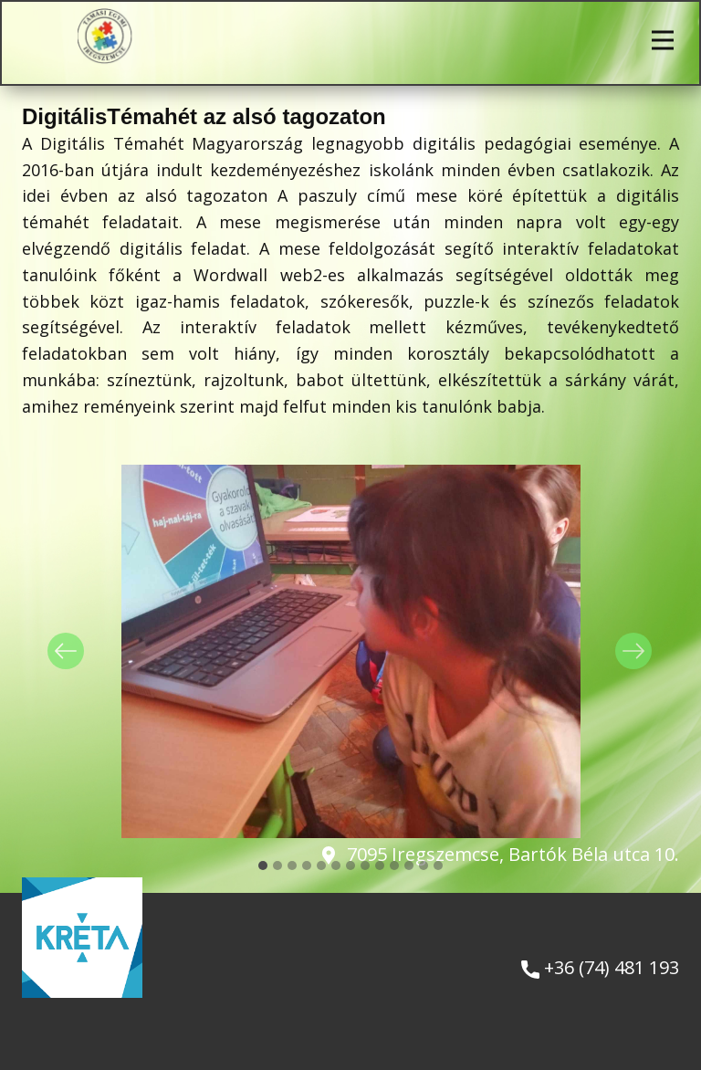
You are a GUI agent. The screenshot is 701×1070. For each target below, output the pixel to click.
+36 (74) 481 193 (600, 968)
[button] (65, 651)
